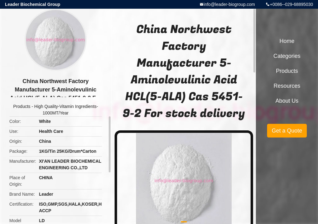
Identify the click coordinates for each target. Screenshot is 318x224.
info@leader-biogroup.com (229, 4)
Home (286, 41)
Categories (286, 56)
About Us (286, 101)
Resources (287, 86)
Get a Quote (287, 131)
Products (21, 106)
